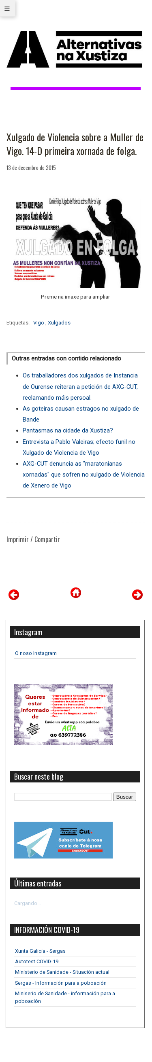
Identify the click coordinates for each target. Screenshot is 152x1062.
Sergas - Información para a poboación (61, 983)
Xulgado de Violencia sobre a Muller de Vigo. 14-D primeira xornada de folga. (74, 143)
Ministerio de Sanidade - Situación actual (62, 972)
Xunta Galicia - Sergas (40, 951)
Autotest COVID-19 (36, 961)
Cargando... (27, 903)
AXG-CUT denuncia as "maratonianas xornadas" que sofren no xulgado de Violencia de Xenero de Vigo (84, 474)
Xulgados (59, 323)
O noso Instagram (36, 653)
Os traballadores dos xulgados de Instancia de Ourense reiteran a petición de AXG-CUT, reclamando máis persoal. (80, 386)
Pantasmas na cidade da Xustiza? (68, 430)
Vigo (39, 323)
